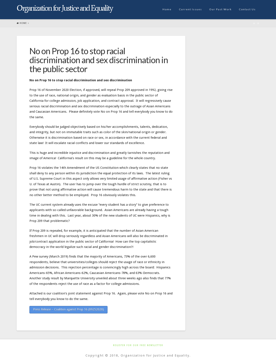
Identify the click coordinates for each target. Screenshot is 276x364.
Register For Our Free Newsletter (138, 345)
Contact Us (247, 9)
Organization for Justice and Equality (65, 8)
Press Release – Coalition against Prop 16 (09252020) (68, 309)
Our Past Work (220, 9)
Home (167, 9)
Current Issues (190, 9)
